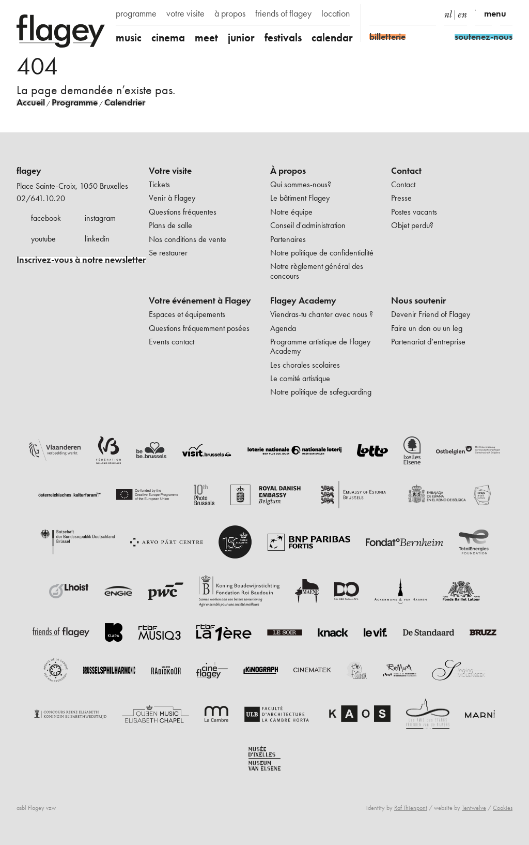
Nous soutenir (418, 300)
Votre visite (170, 170)
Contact (406, 170)
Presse (401, 197)
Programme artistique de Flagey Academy (320, 346)
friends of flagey (283, 13)
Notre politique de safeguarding (320, 391)
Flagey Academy (303, 300)
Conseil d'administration (308, 225)
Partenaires (288, 239)
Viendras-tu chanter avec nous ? (321, 314)
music (129, 37)
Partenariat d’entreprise (428, 341)
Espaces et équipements (187, 314)
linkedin (97, 238)
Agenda (283, 328)
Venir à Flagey (172, 197)
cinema (168, 37)
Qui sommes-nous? (300, 184)
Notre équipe (291, 211)
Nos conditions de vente (187, 239)
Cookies (502, 808)
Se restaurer (168, 252)
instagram (100, 218)
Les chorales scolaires (305, 364)
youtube (43, 238)
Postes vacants (414, 211)
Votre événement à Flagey (200, 300)
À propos (288, 170)
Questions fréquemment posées (199, 328)
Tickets (159, 184)
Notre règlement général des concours (316, 271)
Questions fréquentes (182, 211)
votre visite (185, 13)
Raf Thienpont (410, 808)
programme (136, 13)
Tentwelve (474, 808)
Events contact (171, 341)
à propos (229, 13)
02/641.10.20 (41, 198)
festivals (283, 37)
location (335, 13)
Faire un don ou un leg (426, 328)
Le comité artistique (300, 378)
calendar (332, 37)
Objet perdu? (412, 225)
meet (206, 37)
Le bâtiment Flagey (300, 197)
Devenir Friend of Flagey (430, 314)
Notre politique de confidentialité (322, 252)
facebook (46, 218)
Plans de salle (170, 225)
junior (241, 37)
